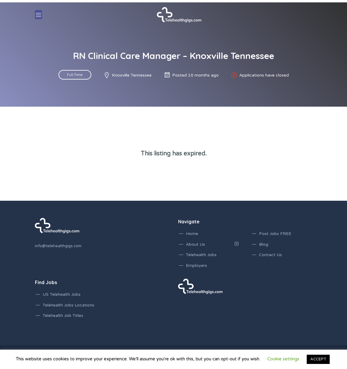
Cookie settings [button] (283, 359)
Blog (263, 244)
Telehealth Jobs (201, 254)
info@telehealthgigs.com (58, 246)
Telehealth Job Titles (63, 315)
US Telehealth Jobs (62, 294)
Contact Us (270, 254)
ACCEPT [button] (318, 359)
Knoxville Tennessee (132, 75)
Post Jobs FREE (275, 233)
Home (192, 233)
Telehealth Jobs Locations (68, 305)
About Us (195, 244)
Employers (196, 265)
